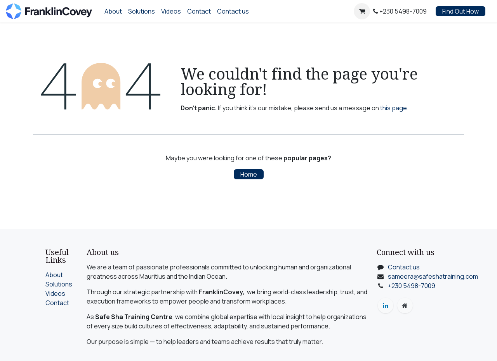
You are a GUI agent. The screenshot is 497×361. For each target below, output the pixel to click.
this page (393, 108)
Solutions (58, 284)
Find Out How (460, 11)
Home (248, 174)
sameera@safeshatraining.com (433, 276)
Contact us (404, 267)
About (54, 275)
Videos (55, 293)
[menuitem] (113, 11)
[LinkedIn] (385, 305)
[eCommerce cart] (362, 11)
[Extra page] (405, 305)
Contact (57, 303)
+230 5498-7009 (411, 285)
